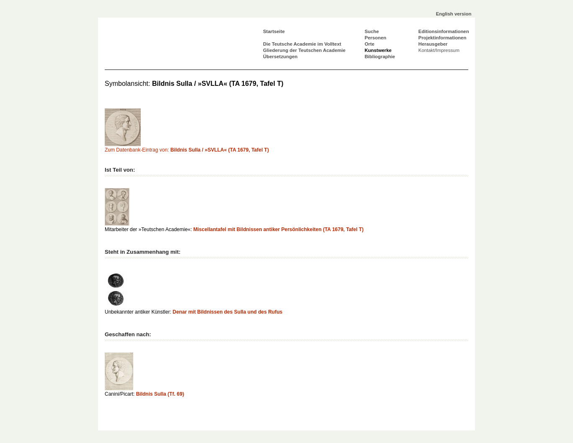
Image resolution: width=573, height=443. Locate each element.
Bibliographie (379, 56)
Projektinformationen (442, 37)
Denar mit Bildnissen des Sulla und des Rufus (227, 312)
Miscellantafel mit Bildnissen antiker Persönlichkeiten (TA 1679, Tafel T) (278, 229)
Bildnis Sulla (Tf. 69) (160, 394)
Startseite (274, 31)
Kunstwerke (378, 50)
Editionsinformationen (443, 31)
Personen (375, 37)
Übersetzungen (280, 56)
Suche (371, 31)
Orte (369, 43)
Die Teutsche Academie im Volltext (302, 43)
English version (454, 13)
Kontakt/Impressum (438, 50)
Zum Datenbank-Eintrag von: (187, 150)
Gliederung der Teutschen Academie (304, 50)
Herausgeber (433, 43)
